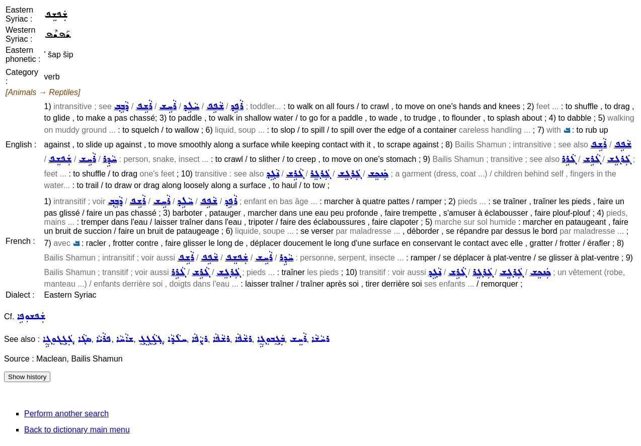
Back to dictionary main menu (77, 429)
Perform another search (66, 413)
